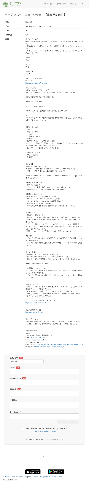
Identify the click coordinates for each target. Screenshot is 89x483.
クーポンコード (15, 412)
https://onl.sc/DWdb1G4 (34, 312)
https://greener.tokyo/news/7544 (36, 303)
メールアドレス (18, 378)
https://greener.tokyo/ (38, 338)
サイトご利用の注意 (35, 477)
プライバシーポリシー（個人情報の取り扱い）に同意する (46, 429)
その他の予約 (61, 4)
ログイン (83, 4)
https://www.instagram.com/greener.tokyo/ (49, 347)
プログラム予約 (47, 4)
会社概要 (6, 477)
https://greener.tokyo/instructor (36, 83)
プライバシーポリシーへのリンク (43, 431)
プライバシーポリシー (19, 477)
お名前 (15, 367)
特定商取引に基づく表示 (53, 477)
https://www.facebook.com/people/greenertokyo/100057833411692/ (58, 344)
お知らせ (73, 4)
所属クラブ (16, 358)
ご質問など (14, 400)
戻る (44, 456)
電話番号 (15, 389)
